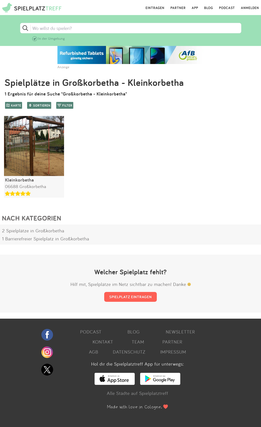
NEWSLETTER (180, 332)
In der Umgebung (51, 38)
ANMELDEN (250, 8)
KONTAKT (103, 342)
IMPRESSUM (173, 352)
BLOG (208, 8)
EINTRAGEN (155, 8)
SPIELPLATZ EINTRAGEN (130, 296)
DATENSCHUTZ (129, 352)
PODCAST (227, 8)
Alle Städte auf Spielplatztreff (137, 393)
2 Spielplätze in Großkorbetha (33, 231)
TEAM (138, 342)
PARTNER (178, 8)
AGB (93, 352)
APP (195, 8)
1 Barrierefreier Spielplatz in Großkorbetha (45, 239)
